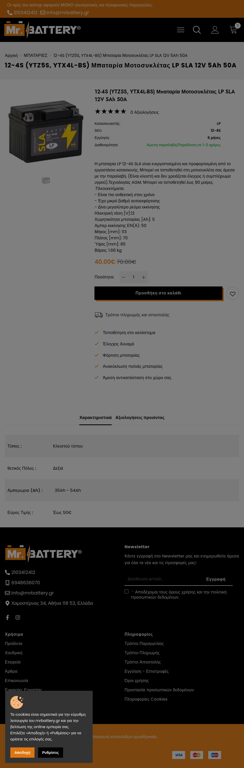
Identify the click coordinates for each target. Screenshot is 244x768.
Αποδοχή (22, 752)
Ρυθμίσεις (50, 752)
